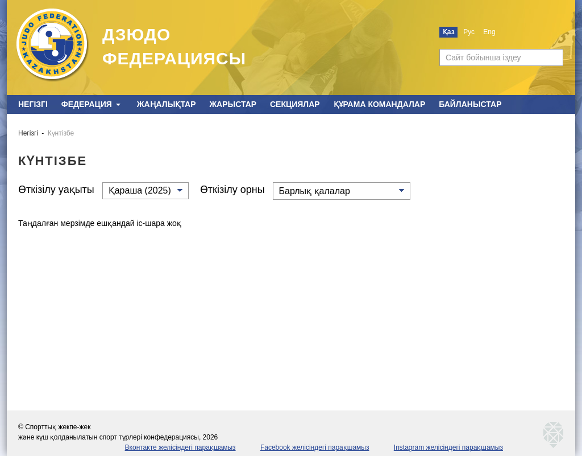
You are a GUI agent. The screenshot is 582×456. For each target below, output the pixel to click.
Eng (489, 32)
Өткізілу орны (232, 189)
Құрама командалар (380, 104)
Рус (469, 32)
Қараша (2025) (140, 190)
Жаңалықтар (166, 104)
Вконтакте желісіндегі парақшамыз (180, 447)
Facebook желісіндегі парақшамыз (314, 447)
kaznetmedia (553, 435)
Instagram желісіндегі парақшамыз (448, 447)
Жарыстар (232, 104)
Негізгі (33, 104)
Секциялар (295, 104)
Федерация (86, 104)
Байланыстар (470, 104)
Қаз (449, 32)
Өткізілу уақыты (56, 189)
